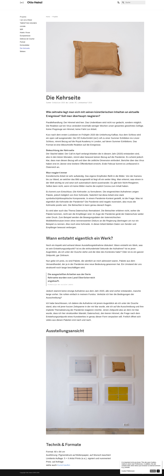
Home (22, 8)
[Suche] (133, 2)
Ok (158, 471)
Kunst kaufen (63, 465)
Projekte (30, 8)
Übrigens (56, 8)
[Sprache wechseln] (118, 2)
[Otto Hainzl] (22, 2)
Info (49, 8)
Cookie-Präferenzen (128, 471)
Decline (153, 471)
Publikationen (40, 8)
